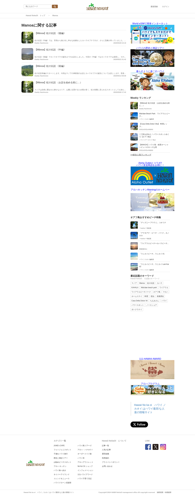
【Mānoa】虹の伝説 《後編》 (50, 33)
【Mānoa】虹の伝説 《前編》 (50, 66)
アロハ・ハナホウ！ (85, 450)
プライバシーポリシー (111, 462)
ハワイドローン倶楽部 (62, 483)
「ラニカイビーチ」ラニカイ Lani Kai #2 (154, 265)
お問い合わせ (107, 466)
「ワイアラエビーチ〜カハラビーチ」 (154, 243)
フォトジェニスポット (62, 450)
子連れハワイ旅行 (61, 454)
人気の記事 (106, 450)
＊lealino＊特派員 (145, 228)
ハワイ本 (81, 458)
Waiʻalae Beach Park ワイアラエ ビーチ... (154, 115)
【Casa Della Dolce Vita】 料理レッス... (153, 125)
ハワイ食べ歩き (60, 470)
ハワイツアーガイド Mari (147, 140)
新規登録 (154, 7)
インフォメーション (85, 470)
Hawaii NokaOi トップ (35, 16)
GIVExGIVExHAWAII (146, 129)
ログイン (165, 7)
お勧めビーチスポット (62, 462)
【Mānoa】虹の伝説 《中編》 (50, 49)
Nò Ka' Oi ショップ (85, 466)
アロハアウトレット (85, 462)
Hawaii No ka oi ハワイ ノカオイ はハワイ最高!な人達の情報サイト (150, 409)
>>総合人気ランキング (140, 155)
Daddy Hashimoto (41, 43)
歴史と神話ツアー (61, 458)
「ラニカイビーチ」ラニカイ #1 (152, 254)
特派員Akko (143, 249)
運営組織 (105, 454)
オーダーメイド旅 (85, 454)
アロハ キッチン (60, 466)
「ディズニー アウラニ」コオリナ (152, 223)
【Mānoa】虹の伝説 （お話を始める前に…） (58, 82)
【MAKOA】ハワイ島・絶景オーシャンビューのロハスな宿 (153, 146)
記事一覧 (105, 446)
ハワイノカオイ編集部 (146, 119)
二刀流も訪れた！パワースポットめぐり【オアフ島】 (154, 135)
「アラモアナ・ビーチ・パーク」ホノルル (154, 234)
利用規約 (105, 458)
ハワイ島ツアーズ (85, 446)
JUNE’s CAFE (59, 446)
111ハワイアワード (85, 474)
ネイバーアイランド (61, 474)
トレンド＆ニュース (61, 479)
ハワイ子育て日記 (85, 479)
